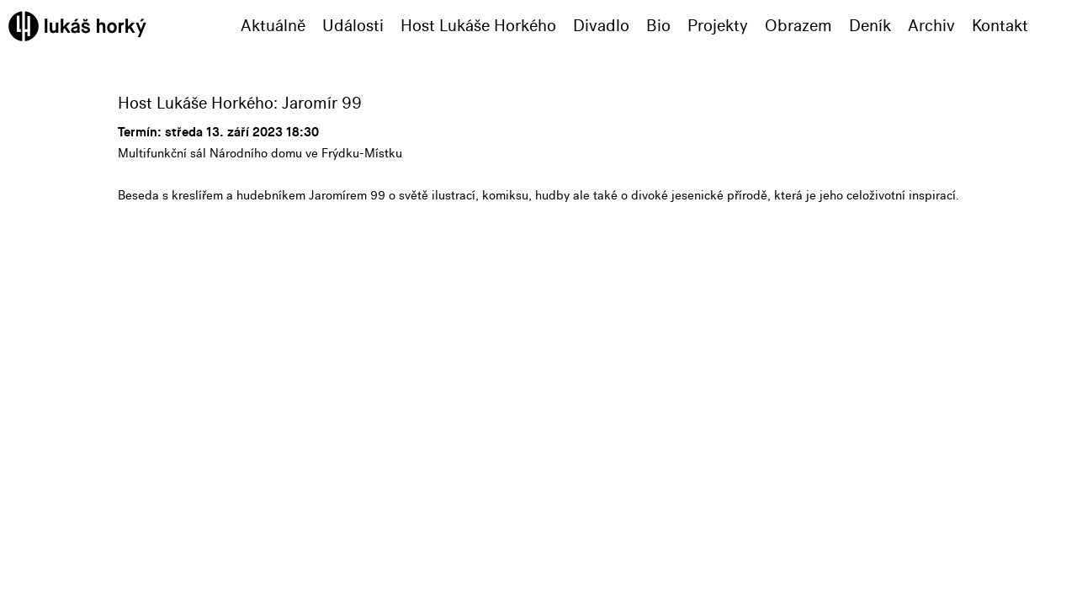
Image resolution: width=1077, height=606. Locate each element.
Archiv (931, 26)
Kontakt (1000, 26)
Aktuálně (273, 26)
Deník (870, 26)
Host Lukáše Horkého (478, 26)
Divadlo (601, 26)
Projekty (717, 26)
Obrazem (798, 26)
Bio (658, 26)
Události (353, 26)
